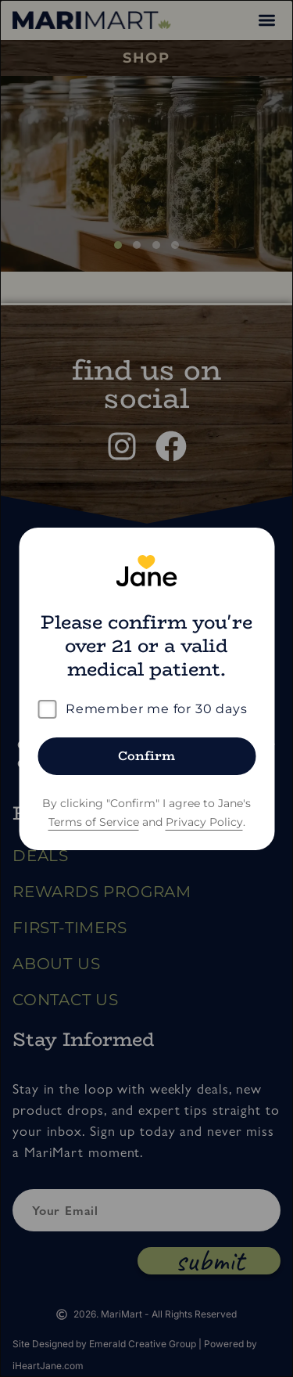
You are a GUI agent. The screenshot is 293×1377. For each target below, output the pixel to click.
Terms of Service (93, 822)
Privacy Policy (204, 822)
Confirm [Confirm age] (146, 756)
